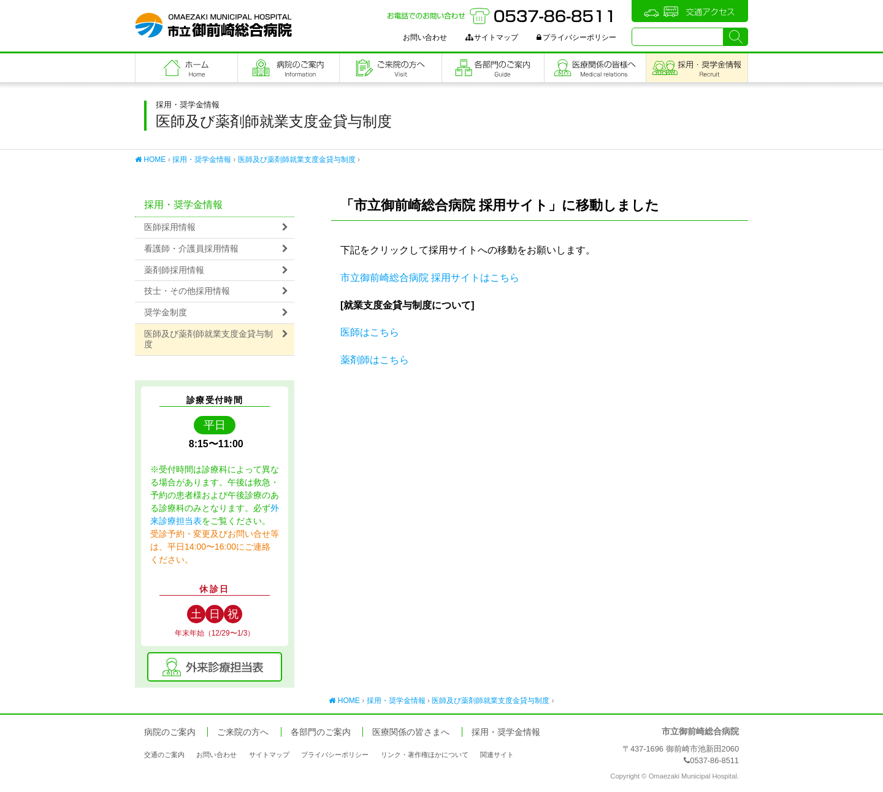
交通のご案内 (164, 754)
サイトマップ (491, 37)
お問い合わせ (425, 37)
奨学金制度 (165, 312)
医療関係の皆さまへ (595, 67)
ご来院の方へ (391, 67)
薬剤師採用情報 (174, 270)
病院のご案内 (289, 67)
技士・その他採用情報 (187, 291)
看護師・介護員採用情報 (191, 248)
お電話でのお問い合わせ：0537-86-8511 (501, 16)
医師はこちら (369, 332)
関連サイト (497, 754)
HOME (150, 159)
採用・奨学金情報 (201, 159)
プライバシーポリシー (576, 37)
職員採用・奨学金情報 (696, 67)
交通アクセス (690, 11)
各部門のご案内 (493, 67)
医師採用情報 (170, 227)
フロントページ (186, 67)
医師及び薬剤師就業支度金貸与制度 (297, 159)
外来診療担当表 (214, 667)
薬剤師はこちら (374, 360)
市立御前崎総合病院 (213, 25)
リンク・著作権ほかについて (424, 754)
